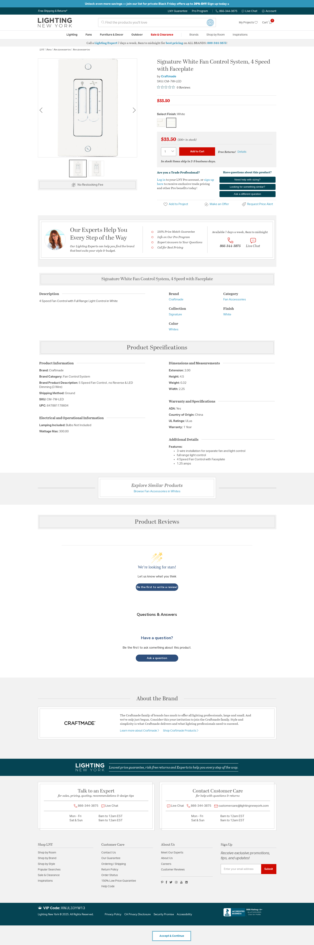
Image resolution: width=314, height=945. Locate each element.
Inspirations (45, 880)
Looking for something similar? (247, 186)
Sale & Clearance (49, 875)
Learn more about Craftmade (139, 730)
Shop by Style (46, 864)
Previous (40, 110)
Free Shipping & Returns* (52, 11)
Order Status (109, 875)
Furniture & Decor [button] (111, 34)
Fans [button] (89, 34)
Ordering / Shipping (113, 864)
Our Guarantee (110, 858)
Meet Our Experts (172, 852)
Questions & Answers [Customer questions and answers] (157, 614)
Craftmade (168, 76)
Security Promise (164, 914)
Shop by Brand (47, 858)
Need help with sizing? (247, 179)
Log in (161, 179)
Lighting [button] (71, 34)
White (227, 314)
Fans (48, 49)
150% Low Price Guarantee (118, 880)
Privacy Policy (113, 914)
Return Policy (109, 869)
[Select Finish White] (171, 123)
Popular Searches (49, 869)
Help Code (108, 886)
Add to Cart (197, 151)
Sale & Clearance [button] (162, 34)
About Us (167, 858)
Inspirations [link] (240, 34)
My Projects (248, 22)
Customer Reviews (173, 869)
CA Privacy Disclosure (137, 914)
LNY (42, 49)
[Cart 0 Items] (269, 22)
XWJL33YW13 (73, 908)
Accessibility (184, 914)
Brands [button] (193, 34)
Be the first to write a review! (157, 587)
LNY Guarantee (177, 11)
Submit (268, 869)
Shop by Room (47, 852)
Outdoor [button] (137, 34)
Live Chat (249, 11)
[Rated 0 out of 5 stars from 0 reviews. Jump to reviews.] (173, 87)
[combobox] (157, 22)
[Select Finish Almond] (161, 123)
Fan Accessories (62, 49)
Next (134, 110)
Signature (175, 314)
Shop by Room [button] (215, 34)
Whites (173, 329)
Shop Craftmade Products (180, 730)
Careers (166, 864)
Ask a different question (247, 193)
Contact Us (108, 852)
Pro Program (200, 11)
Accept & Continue (171, 936)
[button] (269, 11)
